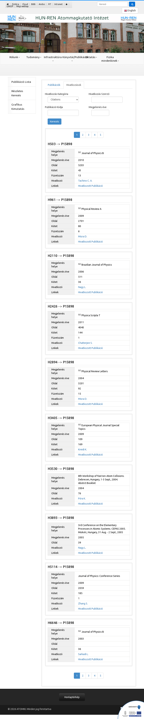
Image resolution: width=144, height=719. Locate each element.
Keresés (54, 121)
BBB (33, 4)
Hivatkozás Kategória (56, 94)
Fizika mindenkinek (110, 59)
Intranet (58, 4)
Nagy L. (82, 287)
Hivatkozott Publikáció (90, 185)
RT (49, 4)
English (130, 10)
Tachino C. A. (85, 180)
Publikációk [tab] (54, 85)
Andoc (42, 4)
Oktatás (91, 57)
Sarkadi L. (83, 654)
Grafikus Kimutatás (17, 106)
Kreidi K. (82, 449)
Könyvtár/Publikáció (72, 58)
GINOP (10, 6)
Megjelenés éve (98, 107)
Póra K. (82, 498)
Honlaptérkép (72, 697)
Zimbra (15, 4)
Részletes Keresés (17, 93)
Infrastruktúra (53, 58)
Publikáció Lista (21, 81)
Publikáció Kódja (54, 107)
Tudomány (33, 57)
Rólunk (14, 57)
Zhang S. (83, 603)
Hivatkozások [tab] (73, 85)
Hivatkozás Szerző (99, 94)
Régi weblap (22, 6)
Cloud (25, 4)
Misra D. (82, 236)
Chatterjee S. (85, 342)
